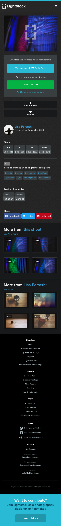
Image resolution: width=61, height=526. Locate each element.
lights (8, 173)
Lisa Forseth (23, 126)
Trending (30, 388)
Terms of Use (30, 403)
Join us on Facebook (32, 432)
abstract (9, 177)
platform (42, 173)
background (30, 177)
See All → (8, 289)
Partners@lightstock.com (30, 465)
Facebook (12, 216)
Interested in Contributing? (30, 364)
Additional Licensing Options (30, 92)
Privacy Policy (30, 407)
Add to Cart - (30, 84)
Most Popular (30, 383)
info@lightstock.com (30, 457)
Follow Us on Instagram (33, 437)
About (30, 344)
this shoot (32, 229)
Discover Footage (30, 379)
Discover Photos (30, 375)
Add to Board (30, 104)
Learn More (30, 518)
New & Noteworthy (31, 392)
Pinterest (44, 216)
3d (19, 177)
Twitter (28, 216)
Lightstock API (31, 360)
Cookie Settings (30, 411)
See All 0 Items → (12, 234)
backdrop (30, 173)
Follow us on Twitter (32, 428)
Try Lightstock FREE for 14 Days (30, 68)
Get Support (30, 449)
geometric (44, 177)
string (18, 173)
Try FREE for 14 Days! (30, 352)
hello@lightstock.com (30, 473)
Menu (56, 6)
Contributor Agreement (30, 415)
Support (30, 356)
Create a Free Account (30, 348)
